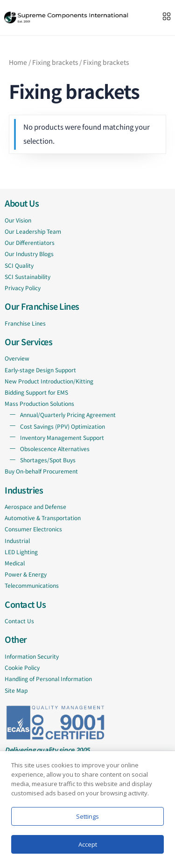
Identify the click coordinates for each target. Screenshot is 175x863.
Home (18, 62)
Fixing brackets (55, 62)
